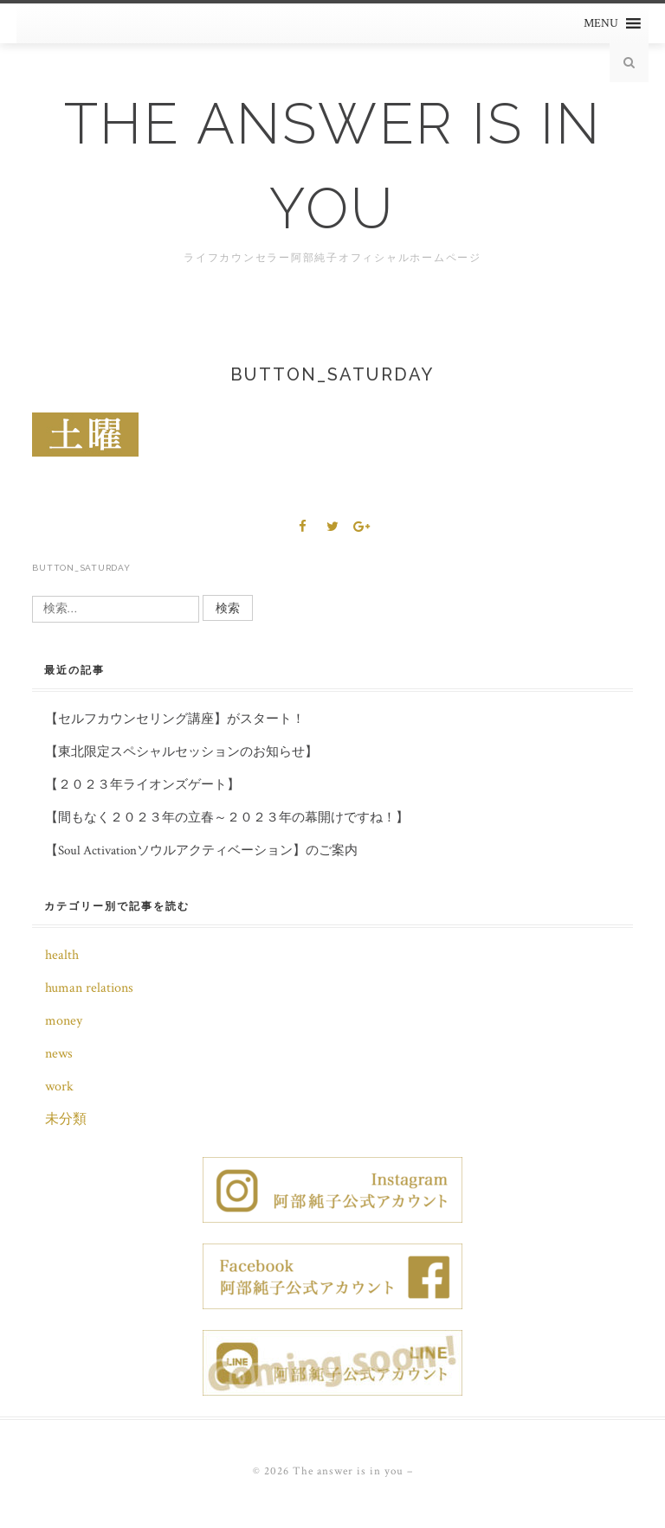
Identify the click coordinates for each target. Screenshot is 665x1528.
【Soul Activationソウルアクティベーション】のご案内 (201, 850)
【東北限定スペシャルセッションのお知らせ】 (181, 752)
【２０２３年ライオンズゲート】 (142, 785)
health (62, 955)
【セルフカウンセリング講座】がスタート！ (175, 719)
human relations (89, 988)
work (59, 1086)
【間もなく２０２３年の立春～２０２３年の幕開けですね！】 (227, 817)
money (63, 1021)
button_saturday (81, 567)
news (59, 1054)
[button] (601, 23)
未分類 (66, 1119)
